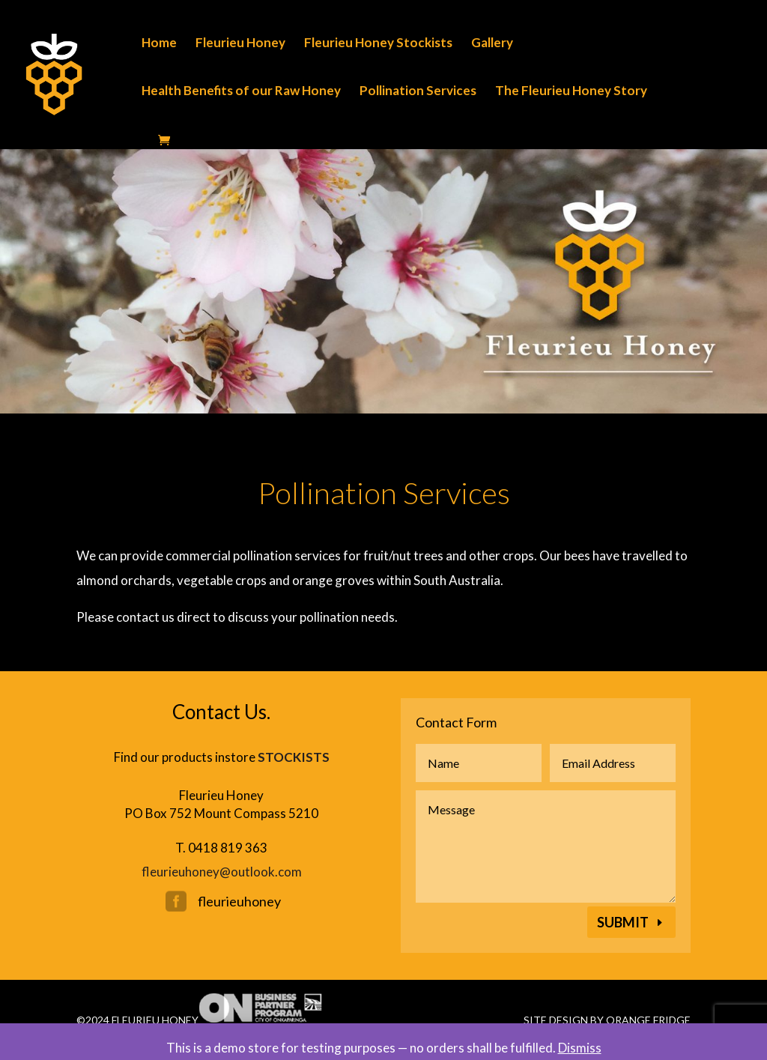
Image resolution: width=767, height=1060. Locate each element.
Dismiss (579, 1048)
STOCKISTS (294, 757)
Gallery (492, 43)
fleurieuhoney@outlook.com (222, 871)
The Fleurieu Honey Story (571, 91)
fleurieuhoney (239, 901)
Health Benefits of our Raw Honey (241, 91)
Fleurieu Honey (240, 43)
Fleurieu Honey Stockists (378, 43)
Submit (623, 922)
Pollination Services (418, 91)
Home (159, 43)
